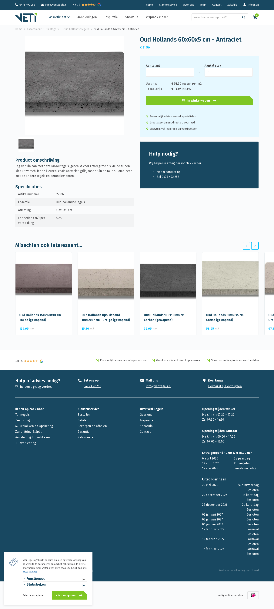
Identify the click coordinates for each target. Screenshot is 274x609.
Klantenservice (168, 4)
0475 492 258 (27, 4)
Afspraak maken (157, 17)
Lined (255, 570)
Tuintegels (22, 414)
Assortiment (57, 17)
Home (149, 4)
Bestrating (22, 420)
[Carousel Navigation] (251, 246)
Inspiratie (111, 17)
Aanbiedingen (87, 17)
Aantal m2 (153, 65)
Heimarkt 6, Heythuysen (225, 386)
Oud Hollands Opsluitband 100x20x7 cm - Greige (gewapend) (106, 317)
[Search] (243, 17)
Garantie (83, 431)
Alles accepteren (66, 595)
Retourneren (86, 437)
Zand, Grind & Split (28, 431)
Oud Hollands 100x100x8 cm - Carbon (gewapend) (165, 317)
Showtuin (131, 17)
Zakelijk (232, 4)
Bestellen (84, 414)
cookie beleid (30, 571)
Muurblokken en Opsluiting (34, 426)
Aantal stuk (213, 65)
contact (171, 172)
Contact (216, 4)
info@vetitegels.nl (56, 4)
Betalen (83, 420)
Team (203, 4)
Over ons (188, 4)
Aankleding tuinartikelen (32, 437)
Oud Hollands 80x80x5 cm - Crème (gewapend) (226, 317)
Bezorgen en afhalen (92, 426)
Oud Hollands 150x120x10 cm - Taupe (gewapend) (41, 317)
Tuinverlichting (25, 443)
